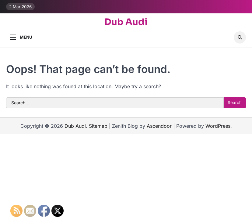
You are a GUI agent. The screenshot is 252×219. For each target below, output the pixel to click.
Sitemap (98, 126)
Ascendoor (159, 126)
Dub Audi (126, 22)
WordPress (217, 126)
